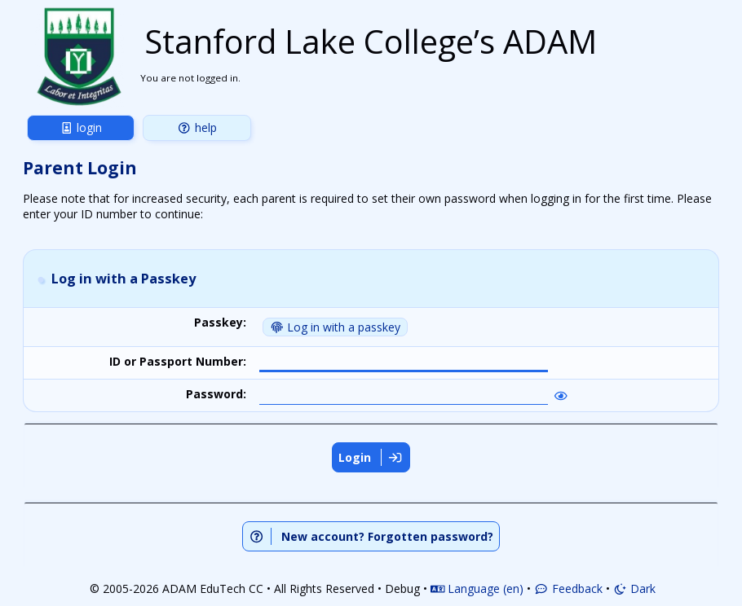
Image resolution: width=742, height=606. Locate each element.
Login (81, 127)
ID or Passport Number (176, 361)
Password (214, 394)
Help (197, 127)
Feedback (568, 587)
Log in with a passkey (335, 327)
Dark (634, 587)
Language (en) (477, 587)
